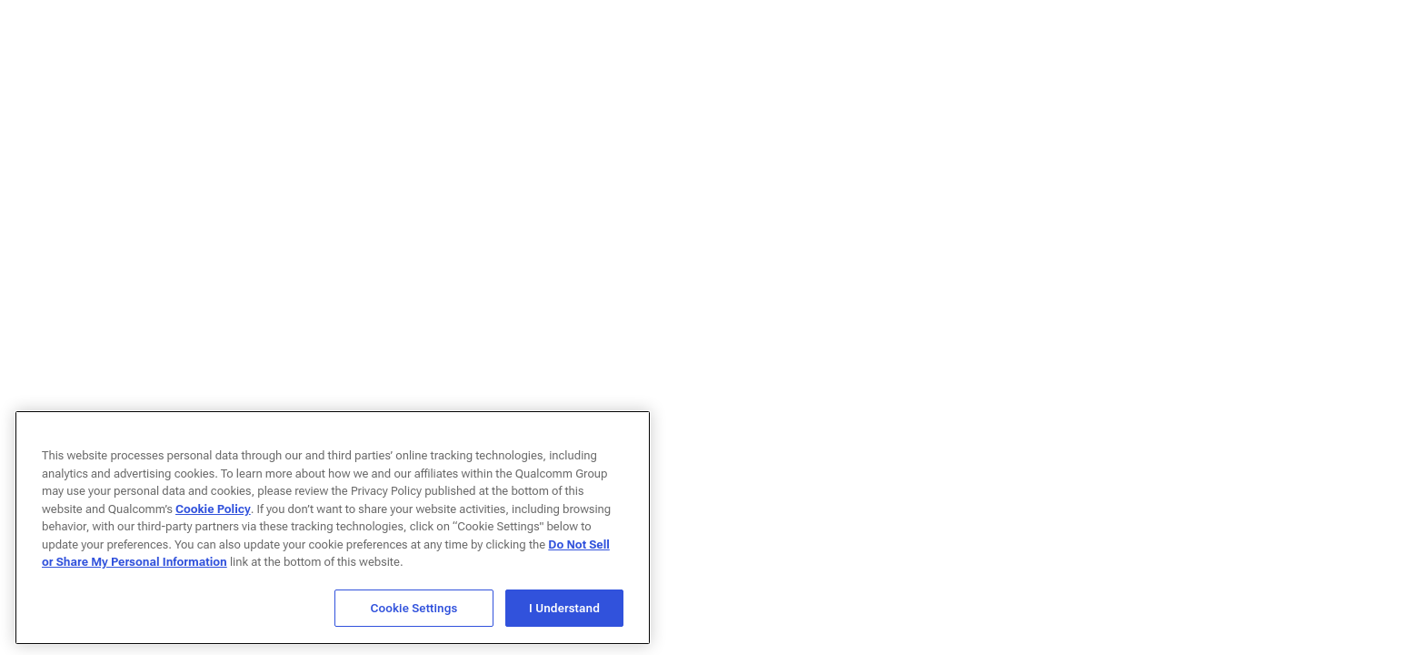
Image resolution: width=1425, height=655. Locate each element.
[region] (333, 531)
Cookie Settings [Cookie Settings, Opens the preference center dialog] (414, 612)
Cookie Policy (213, 512)
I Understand (564, 612)
